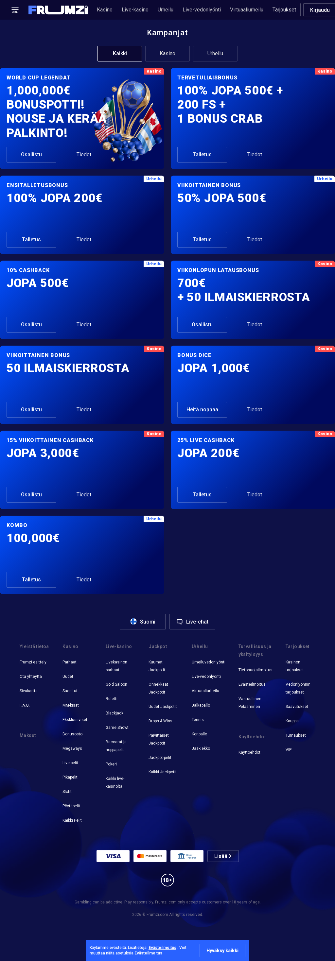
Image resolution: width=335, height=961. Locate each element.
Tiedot (84, 154)
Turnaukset (296, 735)
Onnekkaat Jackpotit (158, 688)
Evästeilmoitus (252, 684)
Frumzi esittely (33, 662)
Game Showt (117, 727)
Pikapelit (70, 777)
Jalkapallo (201, 705)
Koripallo (199, 734)
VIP (288, 749)
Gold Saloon (116, 684)
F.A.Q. (25, 705)
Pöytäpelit (71, 806)
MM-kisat (70, 705)
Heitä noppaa (202, 409)
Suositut (70, 691)
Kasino (105, 10)
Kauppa (292, 721)
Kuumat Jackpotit (157, 666)
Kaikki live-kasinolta (115, 782)
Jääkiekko (201, 748)
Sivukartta (29, 691)
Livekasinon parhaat (116, 666)
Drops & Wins (160, 721)
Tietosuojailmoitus (255, 670)
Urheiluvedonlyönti (208, 662)
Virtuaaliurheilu (246, 10)
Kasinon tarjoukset (295, 666)
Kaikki (120, 53)
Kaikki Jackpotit (163, 772)
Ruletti (111, 698)
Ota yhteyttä (31, 676)
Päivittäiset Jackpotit (159, 739)
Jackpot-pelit (160, 757)
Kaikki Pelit (72, 820)
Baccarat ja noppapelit (116, 746)
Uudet (67, 676)
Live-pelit (70, 763)
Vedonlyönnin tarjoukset (298, 688)
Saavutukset (297, 706)
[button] (58, 10)
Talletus (202, 154)
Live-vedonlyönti (202, 10)
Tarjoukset (284, 10)
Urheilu (165, 10)
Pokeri (111, 764)
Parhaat (69, 662)
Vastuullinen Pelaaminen (249, 702)
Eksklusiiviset (74, 719)
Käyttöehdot (249, 752)
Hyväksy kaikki (222, 950)
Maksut (28, 735)
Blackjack (114, 713)
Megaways (72, 748)
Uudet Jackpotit (163, 706)
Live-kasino (135, 10)
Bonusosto (72, 734)
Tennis (198, 719)
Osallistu (31, 154)
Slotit (67, 791)
